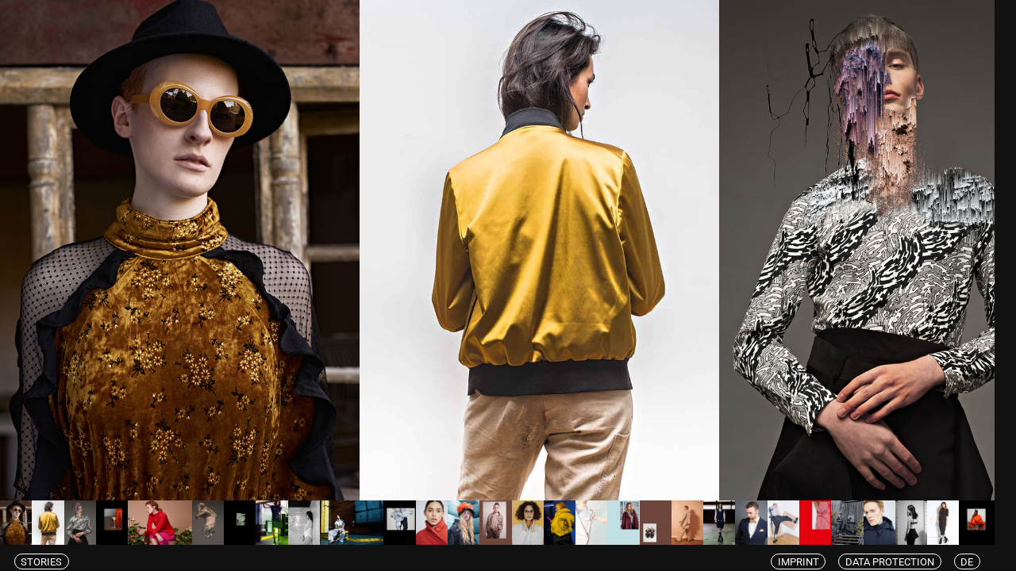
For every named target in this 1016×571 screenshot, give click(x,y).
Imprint (809, 561)
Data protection (906, 561)
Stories (43, 561)
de (988, 561)
